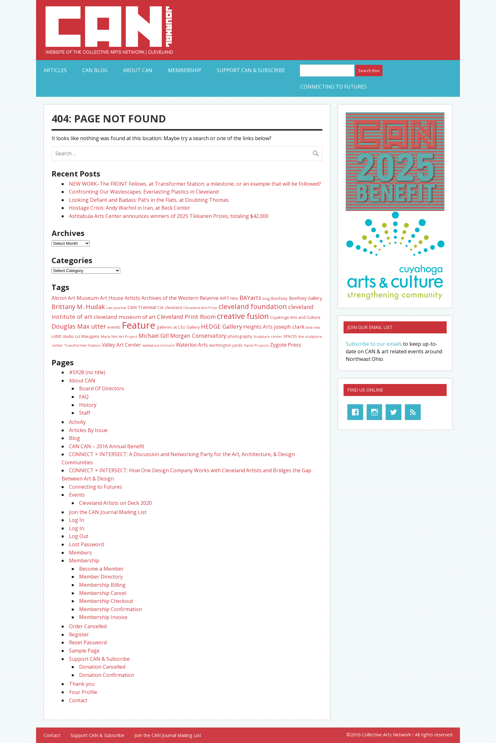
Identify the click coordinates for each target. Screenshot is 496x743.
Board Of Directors (101, 388)
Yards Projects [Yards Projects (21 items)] (256, 345)
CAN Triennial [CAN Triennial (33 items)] (141, 307)
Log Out (78, 536)
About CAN (137, 70)
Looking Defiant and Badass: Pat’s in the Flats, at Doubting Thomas (149, 199)
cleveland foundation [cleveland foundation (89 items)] (253, 306)
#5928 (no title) (87, 372)
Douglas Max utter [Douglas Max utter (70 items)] (79, 326)
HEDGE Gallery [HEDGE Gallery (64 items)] (221, 326)
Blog (74, 438)
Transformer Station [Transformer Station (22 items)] (82, 345)
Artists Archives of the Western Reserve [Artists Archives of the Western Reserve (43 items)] (172, 297)
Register (79, 634)
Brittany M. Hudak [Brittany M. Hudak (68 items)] (78, 306)
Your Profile (83, 692)
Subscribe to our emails (374, 343)
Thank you (82, 683)
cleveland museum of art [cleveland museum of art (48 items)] (125, 316)
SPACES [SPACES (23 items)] (290, 336)
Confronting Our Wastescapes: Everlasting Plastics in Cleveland (144, 191)
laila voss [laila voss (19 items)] (313, 327)
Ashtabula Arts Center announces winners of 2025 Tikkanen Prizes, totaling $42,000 (169, 216)
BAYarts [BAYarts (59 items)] (250, 297)
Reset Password (88, 642)
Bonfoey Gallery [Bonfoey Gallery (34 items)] (305, 298)
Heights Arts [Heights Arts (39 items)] (258, 326)
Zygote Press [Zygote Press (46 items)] (285, 344)
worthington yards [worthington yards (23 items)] (226, 345)
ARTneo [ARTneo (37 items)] (229, 298)
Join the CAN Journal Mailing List (107, 512)
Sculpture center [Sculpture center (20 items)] (267, 336)
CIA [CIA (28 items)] (160, 307)
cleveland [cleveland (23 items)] (173, 307)
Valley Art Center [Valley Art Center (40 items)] (121, 344)
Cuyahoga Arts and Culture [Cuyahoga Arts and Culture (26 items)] (295, 317)
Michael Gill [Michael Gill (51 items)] (154, 335)
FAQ (84, 396)
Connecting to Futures (334, 86)
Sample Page (84, 650)
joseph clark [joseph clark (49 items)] (289, 326)
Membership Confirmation (110, 609)
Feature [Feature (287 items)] (138, 325)
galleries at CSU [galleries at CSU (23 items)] (171, 327)
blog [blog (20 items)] (266, 298)
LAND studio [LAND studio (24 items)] (63, 336)
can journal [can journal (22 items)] (116, 307)
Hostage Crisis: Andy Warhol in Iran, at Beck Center (129, 207)
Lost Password (86, 544)
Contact (78, 700)
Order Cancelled (88, 626)
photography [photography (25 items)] (240, 336)
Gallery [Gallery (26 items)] (193, 327)
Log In (76, 520)
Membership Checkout (106, 600)
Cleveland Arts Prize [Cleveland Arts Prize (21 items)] (200, 307)
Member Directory (101, 576)
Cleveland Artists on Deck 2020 (115, 502)
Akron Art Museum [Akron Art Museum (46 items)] (75, 297)
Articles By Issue (88, 430)
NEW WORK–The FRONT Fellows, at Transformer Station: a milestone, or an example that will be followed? (195, 183)
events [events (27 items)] (114, 327)
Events (77, 494)
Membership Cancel (102, 593)
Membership (184, 70)
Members (80, 552)
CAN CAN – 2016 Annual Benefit (106, 446)
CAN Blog (95, 70)
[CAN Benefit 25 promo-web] (395, 209)
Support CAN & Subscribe (251, 70)
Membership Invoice (103, 617)
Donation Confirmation (106, 675)
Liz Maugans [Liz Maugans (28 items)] (87, 336)
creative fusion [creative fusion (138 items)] (243, 316)
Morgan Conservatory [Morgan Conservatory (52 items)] (198, 335)
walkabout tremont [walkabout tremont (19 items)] (158, 345)
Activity (77, 421)
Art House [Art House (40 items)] (111, 297)
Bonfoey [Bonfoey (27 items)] (279, 298)
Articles (55, 70)
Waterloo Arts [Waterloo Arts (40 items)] (192, 344)
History (87, 404)
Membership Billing (102, 584)
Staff (84, 412)
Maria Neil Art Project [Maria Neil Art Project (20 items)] (119, 336)
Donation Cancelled (102, 666)
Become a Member (101, 568)
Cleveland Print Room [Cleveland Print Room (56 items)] (186, 316)
